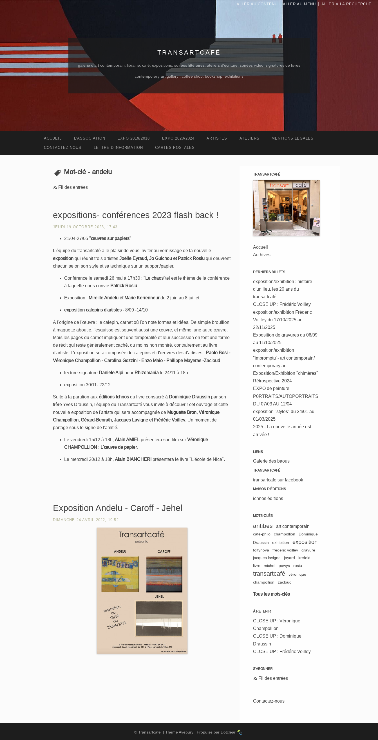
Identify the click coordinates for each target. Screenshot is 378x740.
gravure (308, 550)
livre (256, 565)
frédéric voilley (285, 550)
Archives (261, 254)
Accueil (260, 247)
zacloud (285, 582)
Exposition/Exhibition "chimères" (285, 373)
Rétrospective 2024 (272, 380)
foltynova (261, 550)
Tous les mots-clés (271, 594)
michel (269, 565)
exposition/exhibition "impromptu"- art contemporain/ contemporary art (284, 358)
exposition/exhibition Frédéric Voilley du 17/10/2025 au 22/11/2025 (282, 320)
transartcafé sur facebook (278, 479)
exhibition (280, 542)
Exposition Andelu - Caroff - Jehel (117, 508)
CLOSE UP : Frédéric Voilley (282, 304)
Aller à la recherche (346, 4)
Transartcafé (189, 52)
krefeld (304, 557)
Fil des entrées (73, 187)
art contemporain (293, 526)
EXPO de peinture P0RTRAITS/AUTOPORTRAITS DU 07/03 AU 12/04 (285, 396)
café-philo (261, 534)
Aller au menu (299, 4)
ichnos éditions (268, 498)
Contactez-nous (269, 701)
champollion (284, 534)
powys (284, 565)
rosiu (297, 565)
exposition (304, 542)
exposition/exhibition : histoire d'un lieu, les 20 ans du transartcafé (282, 289)
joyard (289, 557)
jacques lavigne (267, 557)
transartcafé (269, 573)
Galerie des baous (271, 461)
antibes (263, 526)
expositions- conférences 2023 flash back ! (136, 215)
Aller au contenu (257, 4)
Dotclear (228, 732)
